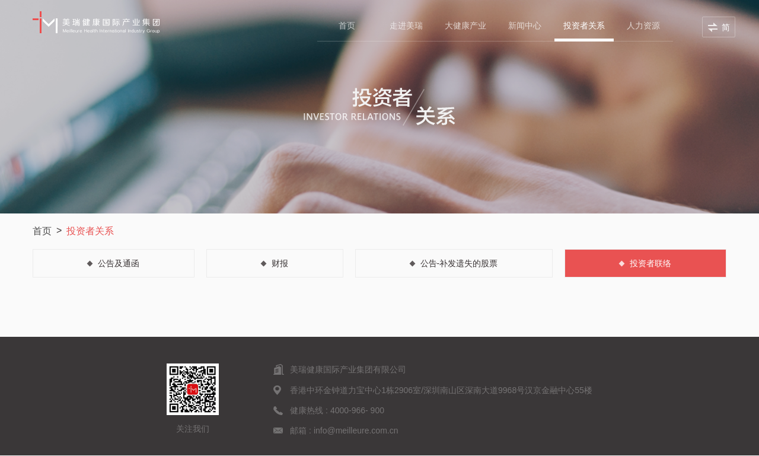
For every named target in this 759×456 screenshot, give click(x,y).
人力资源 (643, 25)
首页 (347, 25)
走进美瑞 (406, 25)
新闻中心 (524, 25)
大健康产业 (465, 25)
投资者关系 (584, 25)
